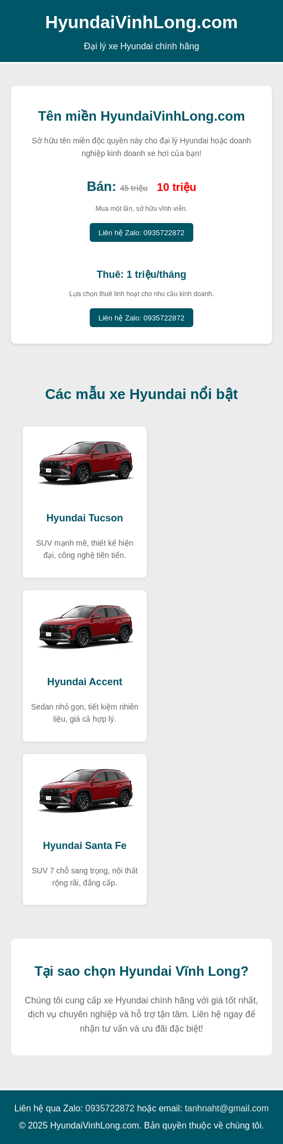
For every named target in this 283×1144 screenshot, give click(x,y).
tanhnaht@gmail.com (227, 1108)
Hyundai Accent (84, 681)
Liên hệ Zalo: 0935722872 (141, 233)
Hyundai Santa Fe (84, 845)
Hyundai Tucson (85, 518)
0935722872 (110, 1108)
